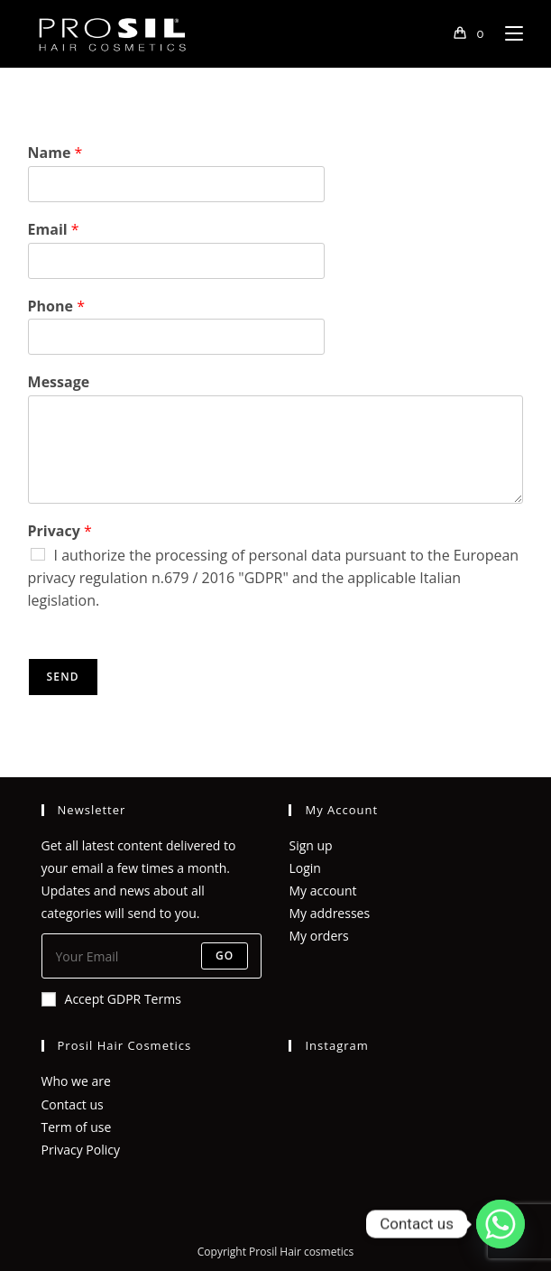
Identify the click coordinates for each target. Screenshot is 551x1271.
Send (63, 676)
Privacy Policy (80, 1149)
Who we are (76, 1081)
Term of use (76, 1127)
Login (304, 868)
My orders (318, 935)
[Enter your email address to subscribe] (151, 956)
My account (322, 890)
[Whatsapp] (500, 1224)
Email (53, 229)
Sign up (310, 845)
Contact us (72, 1104)
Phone (56, 306)
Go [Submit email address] (225, 955)
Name (55, 153)
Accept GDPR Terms (111, 998)
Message (59, 382)
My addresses (329, 913)
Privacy (60, 531)
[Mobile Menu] (507, 34)
